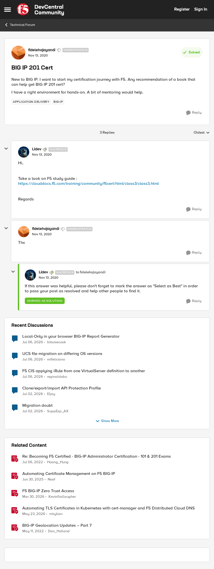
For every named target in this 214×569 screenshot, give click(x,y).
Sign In (200, 9)
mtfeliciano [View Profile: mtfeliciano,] (56, 359)
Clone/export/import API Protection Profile (61, 388)
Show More (107, 421)
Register (181, 9)
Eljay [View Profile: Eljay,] (51, 394)
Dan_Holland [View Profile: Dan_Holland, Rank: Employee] (59, 531)
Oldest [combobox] (202, 133)
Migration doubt (37, 405)
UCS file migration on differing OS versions (62, 353)
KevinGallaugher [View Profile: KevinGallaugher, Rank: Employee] (62, 496)
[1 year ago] (32, 479)
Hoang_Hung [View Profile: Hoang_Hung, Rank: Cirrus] (58, 462)
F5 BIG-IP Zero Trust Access (48, 491)
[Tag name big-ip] (58, 102)
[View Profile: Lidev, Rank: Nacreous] (23, 152)
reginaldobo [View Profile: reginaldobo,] (57, 376)
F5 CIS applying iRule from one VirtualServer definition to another (83, 371)
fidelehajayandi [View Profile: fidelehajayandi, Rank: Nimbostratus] (41, 50)
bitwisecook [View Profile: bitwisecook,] (56, 342)
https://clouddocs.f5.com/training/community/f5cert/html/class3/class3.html (88, 183)
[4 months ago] (33, 496)
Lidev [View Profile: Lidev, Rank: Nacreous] (36, 149)
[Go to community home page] (40, 9)
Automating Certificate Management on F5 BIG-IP (68, 473)
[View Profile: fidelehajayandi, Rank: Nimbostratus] (18, 53)
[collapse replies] (6, 148)
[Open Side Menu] (7, 9)
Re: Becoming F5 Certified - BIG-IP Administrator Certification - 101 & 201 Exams (96, 456)
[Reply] (194, 112)
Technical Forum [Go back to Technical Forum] (19, 25)
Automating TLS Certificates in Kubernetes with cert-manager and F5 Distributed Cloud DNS (108, 508)
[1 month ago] (32, 342)
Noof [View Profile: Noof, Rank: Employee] (51, 479)
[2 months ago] (33, 514)
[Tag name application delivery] (31, 102)
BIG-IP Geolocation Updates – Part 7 (57, 525)
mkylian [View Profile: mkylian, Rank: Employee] (55, 514)
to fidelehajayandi (90, 272)
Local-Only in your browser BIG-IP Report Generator (71, 336)
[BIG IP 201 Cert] (42, 155)
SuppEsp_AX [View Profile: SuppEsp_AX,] (58, 411)
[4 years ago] (32, 462)
